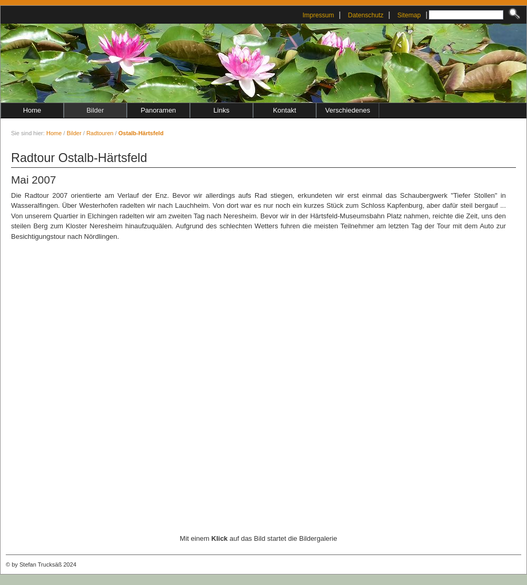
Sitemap (409, 15)
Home (32, 110)
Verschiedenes (347, 110)
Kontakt (284, 110)
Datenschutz (366, 15)
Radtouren (100, 133)
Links (221, 110)
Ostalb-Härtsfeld (141, 133)
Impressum (318, 15)
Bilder (95, 110)
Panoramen (158, 110)
